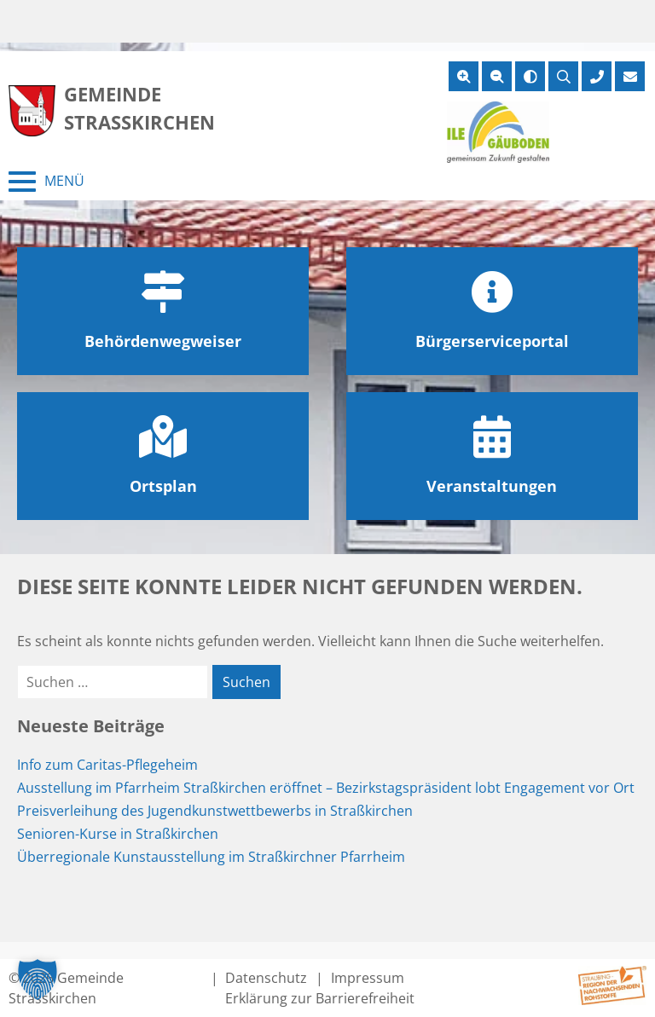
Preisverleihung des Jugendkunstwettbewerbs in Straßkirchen (215, 810)
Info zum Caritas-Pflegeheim (107, 764)
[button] (37, 979)
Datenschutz (266, 977)
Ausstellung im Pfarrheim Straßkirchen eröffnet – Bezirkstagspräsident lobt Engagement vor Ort (326, 787)
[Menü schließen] (46, 181)
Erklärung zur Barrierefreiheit (319, 998)
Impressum (367, 977)
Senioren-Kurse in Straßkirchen (117, 833)
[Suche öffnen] (563, 76)
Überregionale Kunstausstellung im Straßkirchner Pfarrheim (211, 856)
